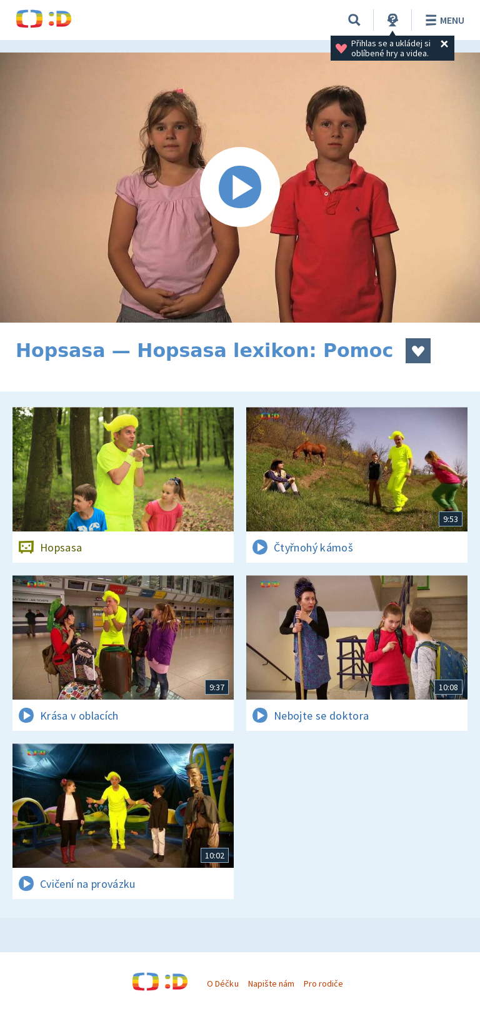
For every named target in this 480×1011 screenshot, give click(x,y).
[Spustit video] (240, 188)
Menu (442, 20)
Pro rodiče (323, 983)
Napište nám (271, 983)
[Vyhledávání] (354, 20)
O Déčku (222, 983)
